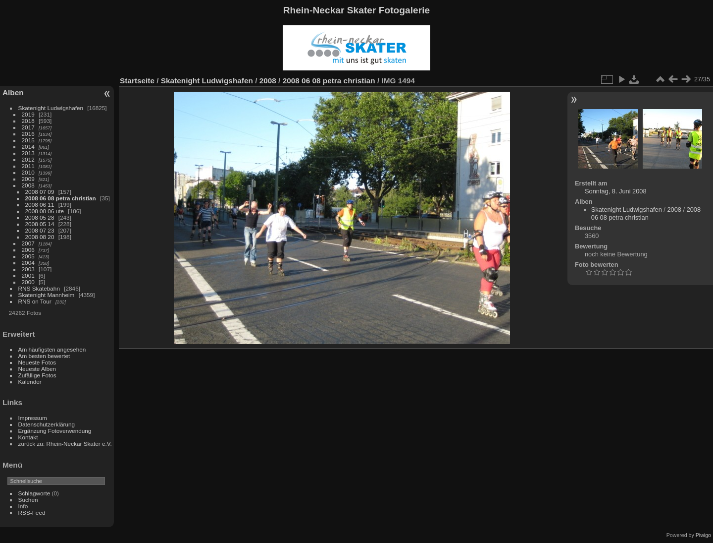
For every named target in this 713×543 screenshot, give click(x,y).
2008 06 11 (39, 204)
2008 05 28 (39, 217)
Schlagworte (34, 493)
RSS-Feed (32, 512)
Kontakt (28, 437)
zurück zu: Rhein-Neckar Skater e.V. (65, 443)
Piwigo (703, 535)
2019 (28, 114)
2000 (28, 282)
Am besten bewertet (44, 356)
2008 (28, 185)
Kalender (30, 381)
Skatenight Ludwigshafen (50, 108)
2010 (28, 172)
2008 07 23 (39, 230)
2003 (28, 269)
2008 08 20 (39, 237)
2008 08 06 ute (44, 211)
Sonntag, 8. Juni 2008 (616, 191)
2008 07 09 (39, 191)
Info (23, 506)
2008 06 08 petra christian (60, 198)
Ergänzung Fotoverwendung (55, 430)
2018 (28, 121)
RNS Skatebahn (39, 288)
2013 (28, 153)
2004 (28, 262)
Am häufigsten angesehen (52, 349)
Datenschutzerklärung (46, 424)
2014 (28, 146)
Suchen (28, 499)
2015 (28, 140)
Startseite (137, 80)
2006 (28, 249)
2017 (28, 127)
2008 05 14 (39, 224)
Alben (13, 92)
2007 (28, 243)
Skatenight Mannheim (46, 295)
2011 (28, 166)
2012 (28, 159)
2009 (28, 179)
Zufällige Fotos (37, 375)
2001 (28, 275)
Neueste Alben (37, 368)
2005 (28, 256)
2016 (28, 133)
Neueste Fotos (37, 362)
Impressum (32, 418)
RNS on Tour (34, 301)
